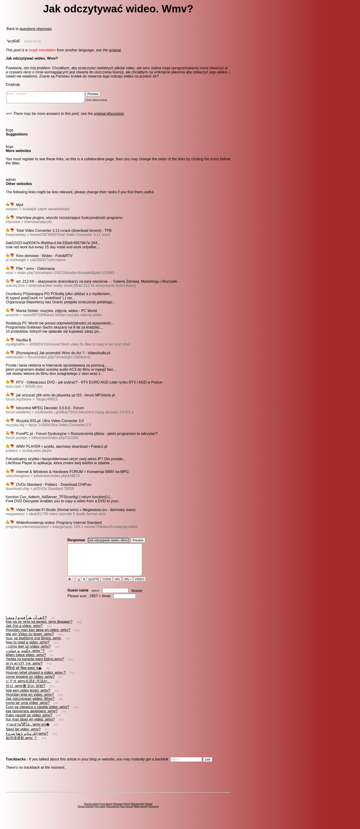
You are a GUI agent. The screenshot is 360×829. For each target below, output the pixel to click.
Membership (137, 812)
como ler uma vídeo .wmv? (28, 711)
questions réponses (36, 29)
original (115, 50)
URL (117, 587)
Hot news (100, 814)
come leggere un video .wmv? (30, 685)
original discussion (109, 116)
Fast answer (50, 98)
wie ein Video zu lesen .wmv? (30, 642)
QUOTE (93, 587)
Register (136, 598)
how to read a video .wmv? (27, 650)
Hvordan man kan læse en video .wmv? (38, 638)
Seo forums (126, 814)
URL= (127, 587)
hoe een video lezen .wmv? (28, 699)
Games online (92, 812)
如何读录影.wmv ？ (21, 746)
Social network (85, 814)
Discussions (113, 814)
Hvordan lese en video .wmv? (30, 703)
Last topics (106, 812)
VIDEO (139, 587)
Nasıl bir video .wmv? (23, 737)
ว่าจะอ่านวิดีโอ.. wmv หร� (28, 733)
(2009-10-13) (32, 41)
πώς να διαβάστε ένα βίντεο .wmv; (34, 646)
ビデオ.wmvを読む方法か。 (28, 689)
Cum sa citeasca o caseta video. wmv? (37, 715)
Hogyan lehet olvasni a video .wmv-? (36, 681)
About (149, 812)
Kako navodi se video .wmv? (29, 723)
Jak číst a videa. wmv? (24, 634)
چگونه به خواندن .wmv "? (25, 659)
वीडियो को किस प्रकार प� (24, 676)
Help (127, 812)
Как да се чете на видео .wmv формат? (39, 630)
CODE (106, 587)
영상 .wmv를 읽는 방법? (25, 694)
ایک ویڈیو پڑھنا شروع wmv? (27, 742)
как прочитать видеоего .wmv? (31, 719)
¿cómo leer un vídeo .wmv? (28, 655)
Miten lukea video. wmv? (26, 663)
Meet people (141, 814)
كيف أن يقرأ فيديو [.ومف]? (26, 626)
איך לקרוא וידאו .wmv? (24, 672)
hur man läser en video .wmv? (30, 728)
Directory (153, 814)
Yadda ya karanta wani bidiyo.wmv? (35, 667)
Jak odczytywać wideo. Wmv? (30, 707)
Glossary (118, 812)
